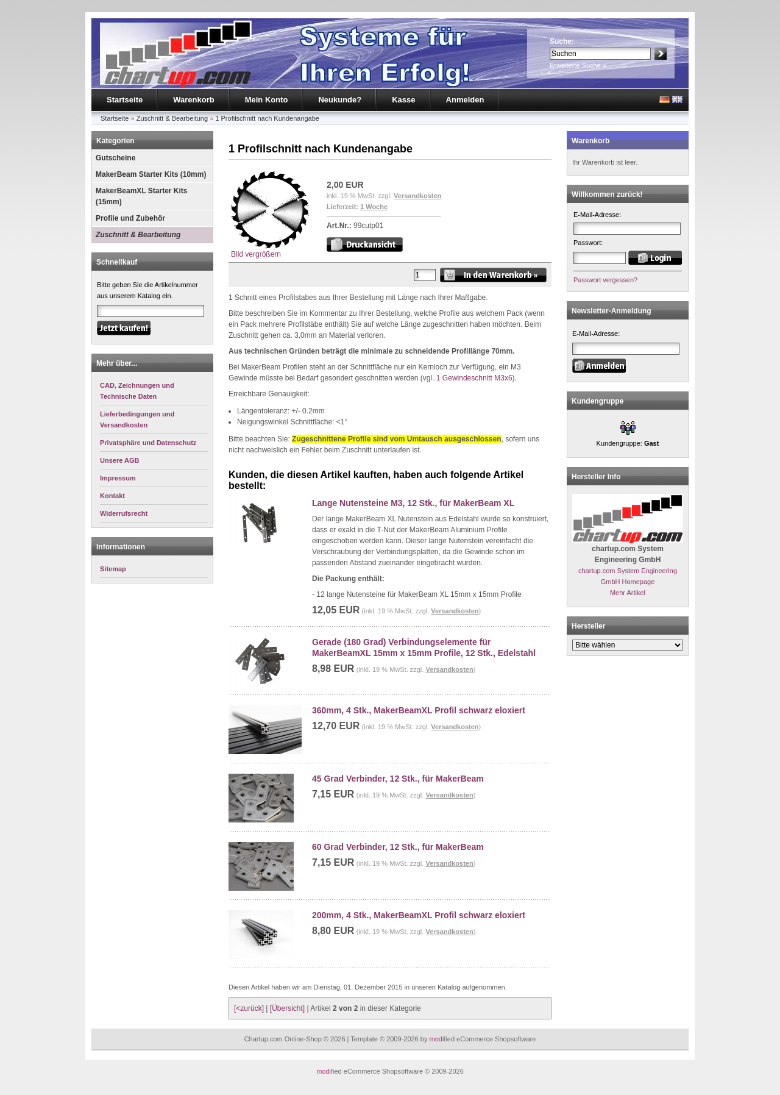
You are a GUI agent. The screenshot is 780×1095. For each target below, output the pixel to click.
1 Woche (374, 206)
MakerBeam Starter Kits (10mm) (151, 174)
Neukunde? (339, 99)
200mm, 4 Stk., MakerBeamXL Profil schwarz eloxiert (418, 915)
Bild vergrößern (270, 250)
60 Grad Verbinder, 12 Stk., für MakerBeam (398, 847)
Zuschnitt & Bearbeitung (172, 118)
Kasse (403, 99)
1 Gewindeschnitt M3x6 (474, 378)
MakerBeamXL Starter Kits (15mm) (142, 196)
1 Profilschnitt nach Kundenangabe (267, 118)
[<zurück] (249, 1008)
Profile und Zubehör (130, 218)
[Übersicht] (287, 1008)
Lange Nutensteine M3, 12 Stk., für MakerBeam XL (413, 503)
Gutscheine (115, 158)
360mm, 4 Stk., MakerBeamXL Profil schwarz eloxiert (418, 710)
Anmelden (465, 99)
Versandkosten (417, 195)
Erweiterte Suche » (578, 65)
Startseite (125, 99)
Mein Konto (266, 99)
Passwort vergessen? (605, 280)
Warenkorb (193, 99)
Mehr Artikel (627, 592)
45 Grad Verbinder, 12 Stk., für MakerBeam (398, 778)
